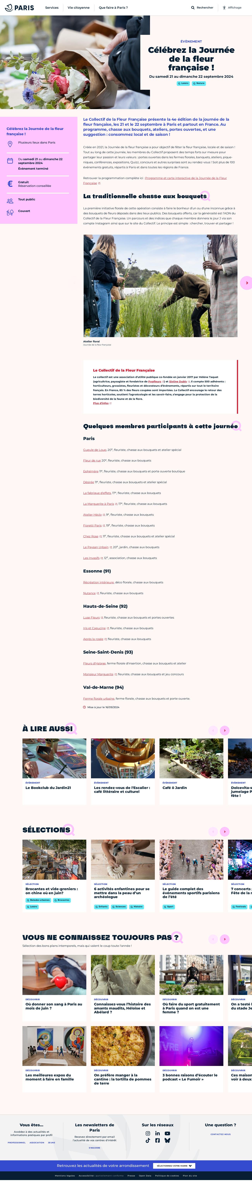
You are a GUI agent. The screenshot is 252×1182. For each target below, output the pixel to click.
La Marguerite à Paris (98, 504)
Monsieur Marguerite (98, 674)
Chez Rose (90, 536)
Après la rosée (93, 639)
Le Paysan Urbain (96, 547)
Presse (131, 1175)
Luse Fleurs (91, 617)
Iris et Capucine (94, 628)
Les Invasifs (91, 558)
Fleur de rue (92, 460)
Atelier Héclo (92, 514)
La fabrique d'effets (97, 493)
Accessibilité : (101, 1175)
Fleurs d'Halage (94, 663)
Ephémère (91, 471)
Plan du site (190, 1175)
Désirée (88, 482)
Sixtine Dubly (178, 381)
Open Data (145, 1175)
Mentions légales (65, 1175)
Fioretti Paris (92, 525)
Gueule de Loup (94, 450)
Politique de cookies (167, 1175)
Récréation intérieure (98, 582)
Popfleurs (154, 381)
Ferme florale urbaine (98, 698)
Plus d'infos (101, 403)
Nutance (89, 593)
